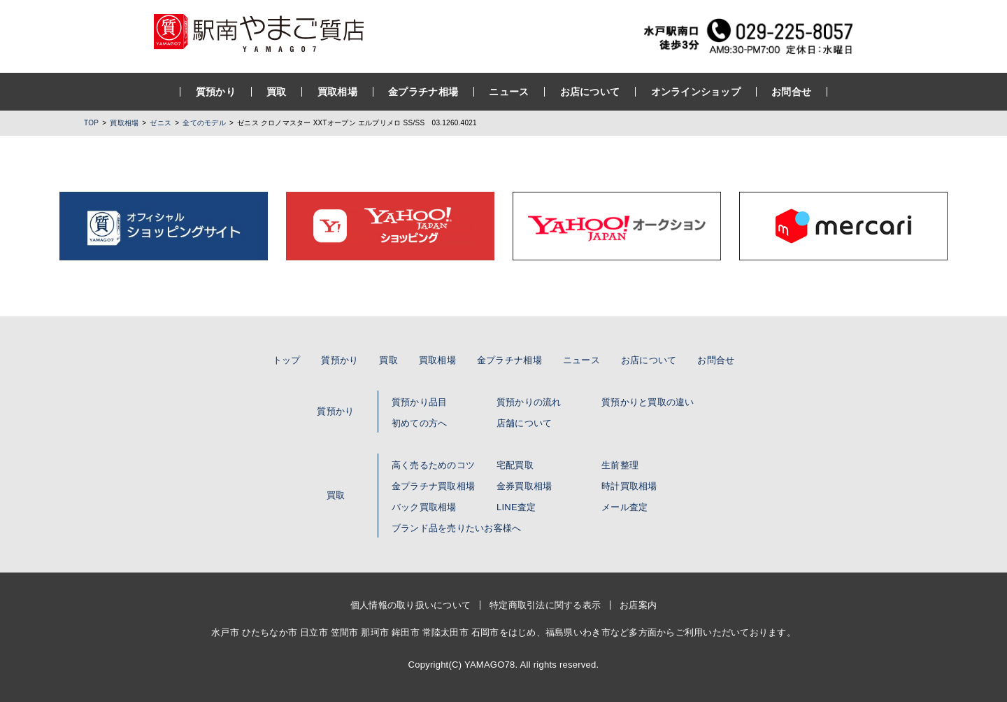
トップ (287, 360)
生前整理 (619, 465)
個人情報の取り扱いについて (410, 605)
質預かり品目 (420, 402)
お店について (590, 91)
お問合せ (791, 91)
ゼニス (160, 123)
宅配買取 (515, 465)
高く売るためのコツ (433, 465)
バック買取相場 (424, 507)
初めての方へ (420, 423)
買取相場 (337, 91)
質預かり (216, 91)
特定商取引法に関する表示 (545, 605)
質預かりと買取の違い (647, 402)
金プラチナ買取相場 (433, 486)
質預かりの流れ (529, 402)
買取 (276, 91)
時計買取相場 (629, 486)
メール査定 (624, 507)
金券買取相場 (524, 486)
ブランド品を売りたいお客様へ (457, 528)
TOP (91, 123)
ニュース (509, 91)
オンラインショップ (695, 91)
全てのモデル (204, 123)
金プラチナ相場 (423, 91)
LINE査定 (516, 507)
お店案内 (638, 605)
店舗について (524, 423)
